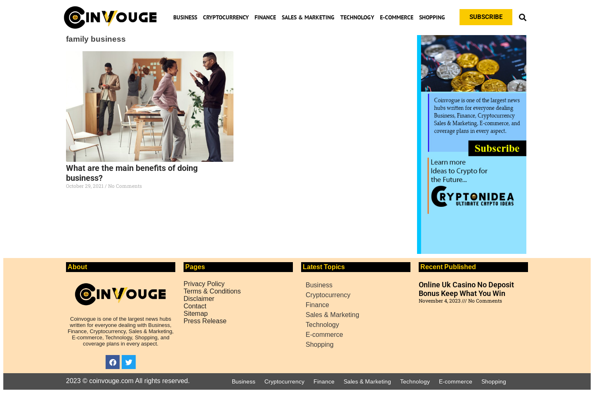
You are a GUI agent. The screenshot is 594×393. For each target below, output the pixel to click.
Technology (357, 17)
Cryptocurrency (226, 17)
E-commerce (396, 17)
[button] (522, 17)
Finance (265, 17)
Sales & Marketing (308, 17)
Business (185, 17)
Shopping (432, 17)
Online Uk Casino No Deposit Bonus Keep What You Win (466, 289)
